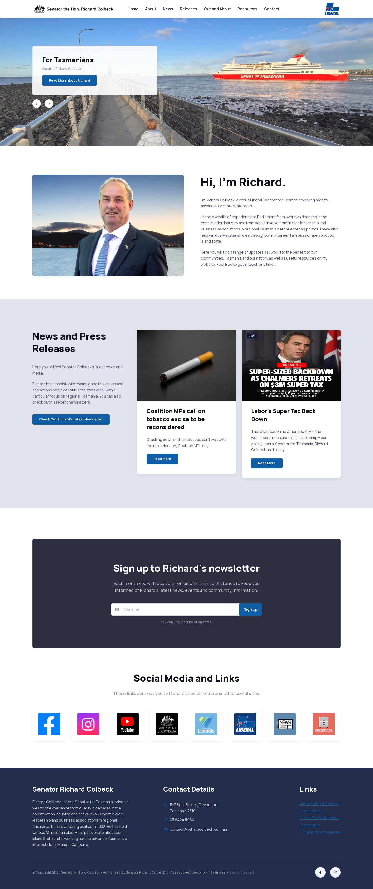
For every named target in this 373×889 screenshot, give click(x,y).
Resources (247, 8)
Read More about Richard (69, 80)
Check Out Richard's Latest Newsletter (71, 419)
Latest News (310, 811)
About (150, 8)
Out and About (217, 8)
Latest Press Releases (319, 817)
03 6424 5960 (178, 820)
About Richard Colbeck (319, 803)
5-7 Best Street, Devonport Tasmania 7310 (190, 808)
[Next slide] (49, 103)
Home (133, 8)
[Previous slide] (36, 103)
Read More (162, 458)
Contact (272, 8)
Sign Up (251, 609)
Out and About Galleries (320, 832)
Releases (188, 8)
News (168, 8)
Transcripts (309, 825)
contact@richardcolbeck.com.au (195, 829)
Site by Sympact (241, 872)
